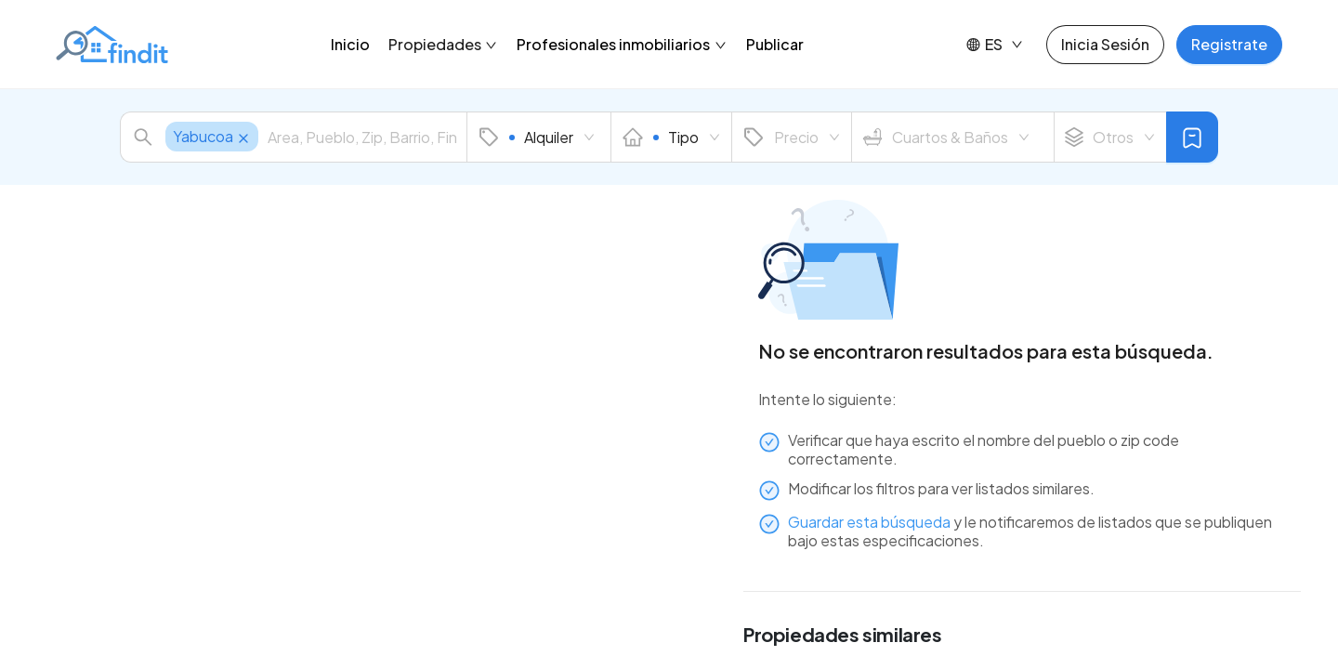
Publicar (775, 44)
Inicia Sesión (1105, 44)
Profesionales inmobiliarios (622, 44)
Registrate (1229, 44)
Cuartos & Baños (946, 137)
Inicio (350, 44)
